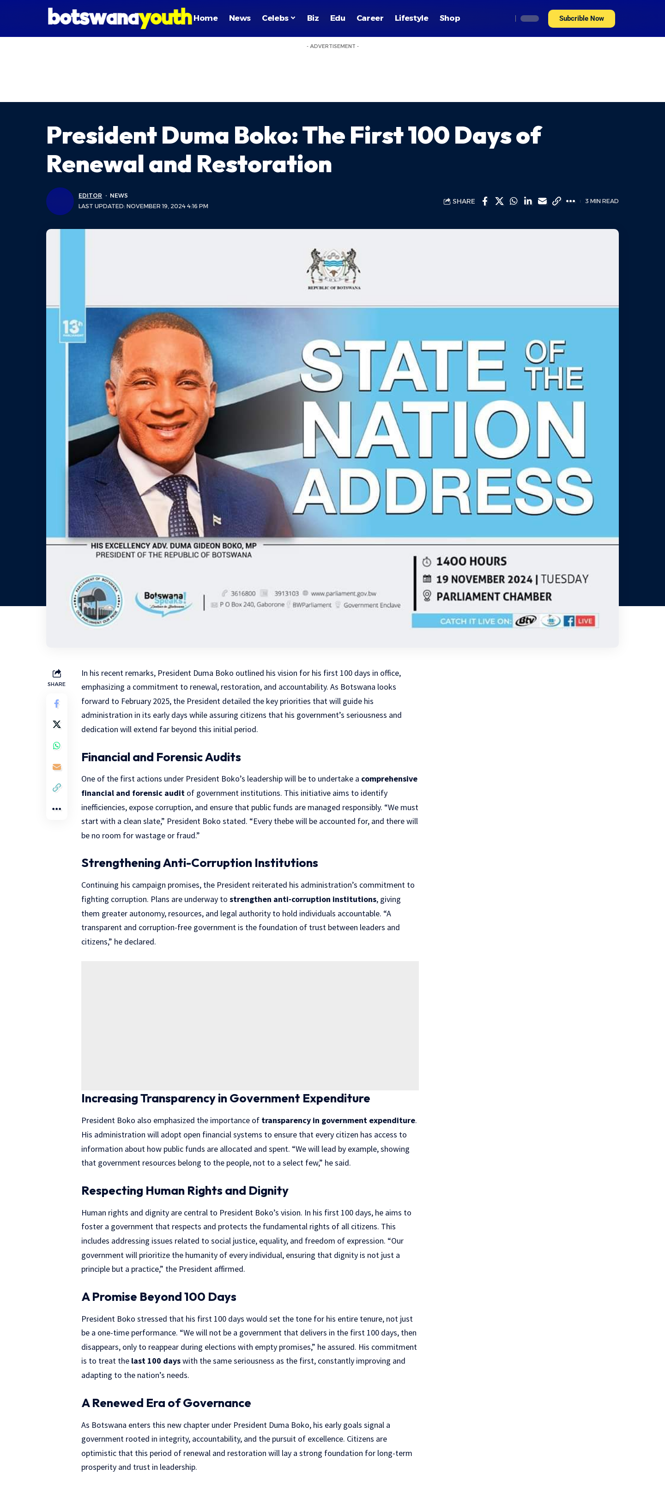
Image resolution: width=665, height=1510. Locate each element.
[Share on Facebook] (484, 201)
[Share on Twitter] (499, 201)
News (118, 195)
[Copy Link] (556, 201)
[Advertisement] (332, 74)
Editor (90, 195)
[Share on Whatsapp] (513, 201)
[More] (570, 201)
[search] (502, 18)
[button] (581, 19)
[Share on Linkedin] (527, 201)
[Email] (542, 201)
